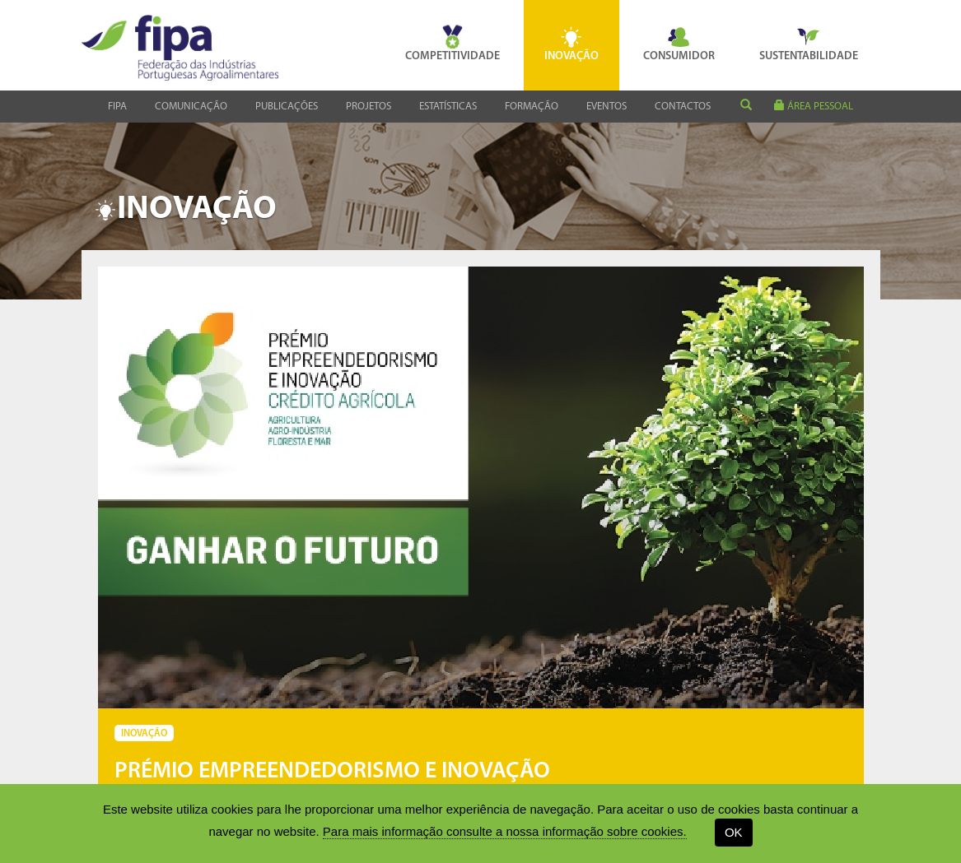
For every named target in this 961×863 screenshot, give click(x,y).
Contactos (683, 106)
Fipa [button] (117, 106)
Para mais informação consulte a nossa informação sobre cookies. (505, 831)
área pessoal (813, 106)
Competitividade (452, 44)
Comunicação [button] (191, 106)
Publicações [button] (286, 106)
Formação (531, 106)
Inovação (571, 44)
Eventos (606, 106)
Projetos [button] (368, 106)
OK (734, 832)
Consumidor (679, 44)
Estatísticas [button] (448, 106)
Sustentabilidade (808, 44)
